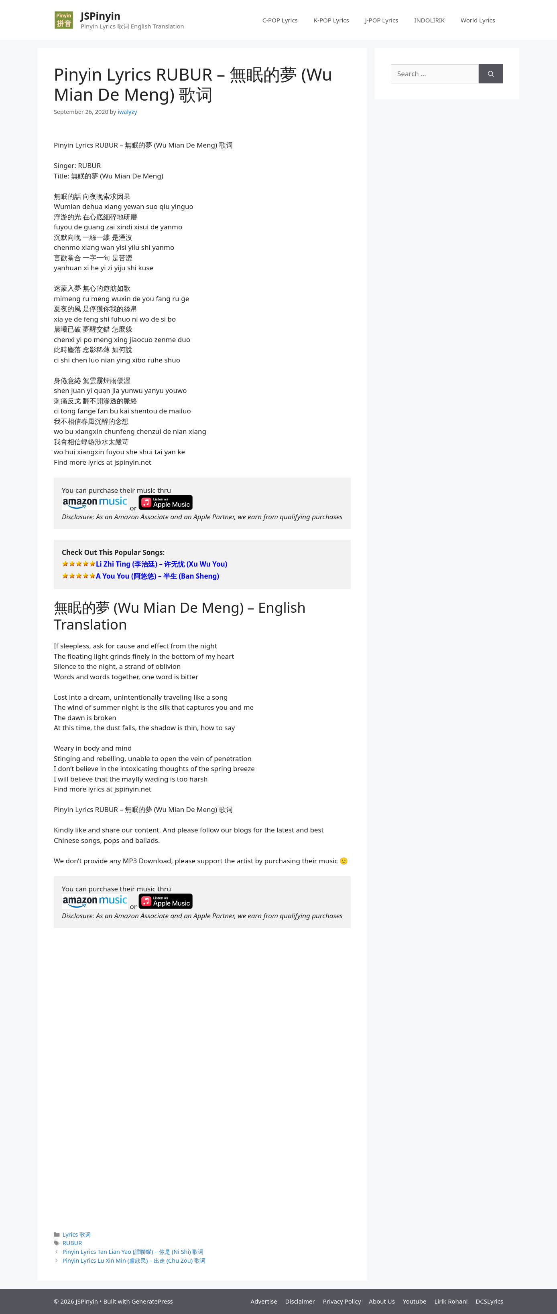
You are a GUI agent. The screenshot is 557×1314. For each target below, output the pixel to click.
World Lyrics (478, 20)
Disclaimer (300, 1301)
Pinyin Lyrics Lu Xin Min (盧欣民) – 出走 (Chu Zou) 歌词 (134, 1260)
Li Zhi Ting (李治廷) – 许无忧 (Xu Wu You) (161, 564)
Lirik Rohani (451, 1301)
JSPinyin (100, 15)
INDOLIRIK (429, 20)
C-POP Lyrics (280, 20)
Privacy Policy (342, 1301)
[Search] (491, 73)
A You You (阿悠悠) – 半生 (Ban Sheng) (157, 576)
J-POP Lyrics (381, 20)
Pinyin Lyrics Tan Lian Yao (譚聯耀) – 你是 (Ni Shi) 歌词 (133, 1251)
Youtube (414, 1301)
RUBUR (72, 1243)
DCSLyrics (489, 1301)
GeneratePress (152, 1301)
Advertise (264, 1301)
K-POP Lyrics (331, 20)
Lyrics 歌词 (77, 1234)
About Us (382, 1301)
